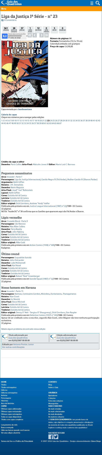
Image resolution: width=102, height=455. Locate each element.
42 (96, 151)
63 (50, 154)
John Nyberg (18, 230)
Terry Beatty (16, 228)
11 (18, 151)
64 (53, 154)
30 (66, 151)
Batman (18, 292)
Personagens (6, 398)
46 (7, 154)
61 (45, 154)
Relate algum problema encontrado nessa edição (23, 329)
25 (54, 151)
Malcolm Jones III (40, 163)
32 (71, 151)
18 (36, 151)
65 (55, 154)
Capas (4, 406)
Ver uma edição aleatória (10, 433)
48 (12, 154)
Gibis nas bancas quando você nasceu (15, 430)
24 (51, 151)
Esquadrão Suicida (23, 256)
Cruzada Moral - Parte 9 (17, 220)
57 (35, 154)
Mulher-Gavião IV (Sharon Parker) (82, 178)
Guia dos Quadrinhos (18, 338)
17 (33, 151)
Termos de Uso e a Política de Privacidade (17, 441)
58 (38, 154)
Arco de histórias (7, 403)
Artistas (4, 395)
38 (86, 151)
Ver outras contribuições (13, 347)
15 (28, 151)
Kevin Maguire (17, 186)
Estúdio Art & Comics (17, 194)
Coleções (52, 398)
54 (28, 154)
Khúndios (45, 292)
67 (60, 154)
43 (99, 151)
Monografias (53, 403)
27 (59, 151)
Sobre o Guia (53, 387)
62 (48, 154)
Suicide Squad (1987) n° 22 (41, 277)
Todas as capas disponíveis (11, 417)
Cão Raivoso (20, 222)
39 (89, 151)
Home (3, 382)
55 (30, 154)
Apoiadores (52, 395)
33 (74, 151)
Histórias (4, 401)
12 (21, 151)
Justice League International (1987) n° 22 (48, 204)
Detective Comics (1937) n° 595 (43, 314)
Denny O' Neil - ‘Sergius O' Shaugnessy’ (33, 311)
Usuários (52, 393)
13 (23, 151)
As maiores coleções (56, 417)
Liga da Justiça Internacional (28, 178)
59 (40, 154)
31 (69, 151)
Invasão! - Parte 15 (15, 290)
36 (81, 151)
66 (58, 154)
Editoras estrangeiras (9, 393)
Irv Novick (15, 298)
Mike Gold (20, 241)
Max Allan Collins (17, 225)
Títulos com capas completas (12, 419)
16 (31, 151)
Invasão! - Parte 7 (14, 175)
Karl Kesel (16, 264)
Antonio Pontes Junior (23, 344)
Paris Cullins (16, 163)
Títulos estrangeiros (8, 387)
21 (43, 151)
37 (84, 151)
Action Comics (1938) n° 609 (42, 243)
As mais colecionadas (56, 411)
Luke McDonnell (18, 261)
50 (17, 154)
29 (64, 151)
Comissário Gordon (31, 292)
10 (15, 151)
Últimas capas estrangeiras (11, 414)
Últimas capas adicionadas (11, 409)
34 (76, 151)
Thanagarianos (69, 292)
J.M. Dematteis (16, 183)
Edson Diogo (96, 441)
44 (2, 154)
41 (94, 151)
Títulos (3, 385)
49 (15, 154)
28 (61, 151)
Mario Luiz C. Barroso (65, 163)
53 (25, 154)
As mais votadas (54, 409)
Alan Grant (14, 295)
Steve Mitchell (18, 300)
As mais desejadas (55, 414)
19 (38, 151)
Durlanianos (56, 292)
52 (23, 154)
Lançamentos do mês (9, 425)
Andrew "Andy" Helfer (40, 202)
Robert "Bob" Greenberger (28, 275)
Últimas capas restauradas (11, 411)
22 (46, 151)
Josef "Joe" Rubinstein (22, 188)
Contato (52, 382)
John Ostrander (17, 259)
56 (33, 154)
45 (5, 154)
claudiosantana (24, 140)
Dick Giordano (22, 202)
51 (20, 154)
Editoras (4, 390)
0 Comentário (10, 20)
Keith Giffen (18, 180)
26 (56, 151)
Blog (50, 385)
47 (10, 154)
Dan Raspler (71, 311)
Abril (11, 38)
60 (43, 154)
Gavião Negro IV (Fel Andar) (53, 178)
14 (26, 151)
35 (79, 151)
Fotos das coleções (55, 401)
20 (41, 151)
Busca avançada (7, 427)
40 (91, 151)
